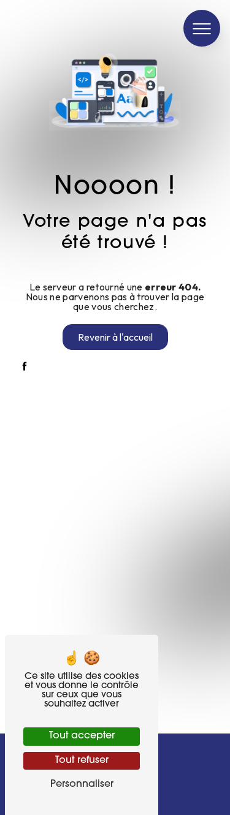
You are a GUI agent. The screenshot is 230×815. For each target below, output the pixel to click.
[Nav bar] (201, 28)
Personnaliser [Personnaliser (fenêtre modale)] (81, 784)
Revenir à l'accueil (115, 337)
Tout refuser (82, 760)
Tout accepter (82, 736)
